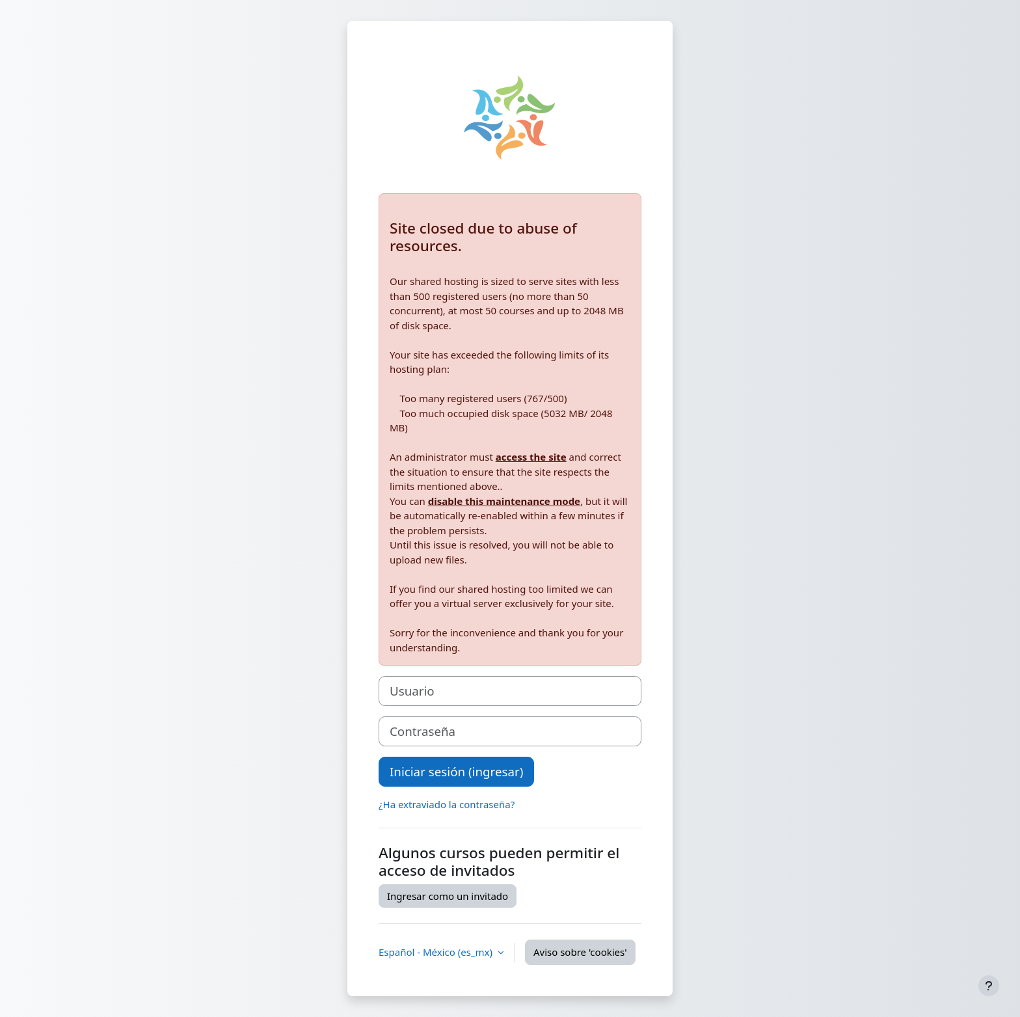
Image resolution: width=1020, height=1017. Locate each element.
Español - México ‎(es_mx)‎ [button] (437, 951)
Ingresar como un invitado (447, 895)
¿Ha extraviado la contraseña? (447, 804)
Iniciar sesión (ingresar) (456, 771)
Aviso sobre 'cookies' (580, 951)
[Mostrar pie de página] (988, 985)
